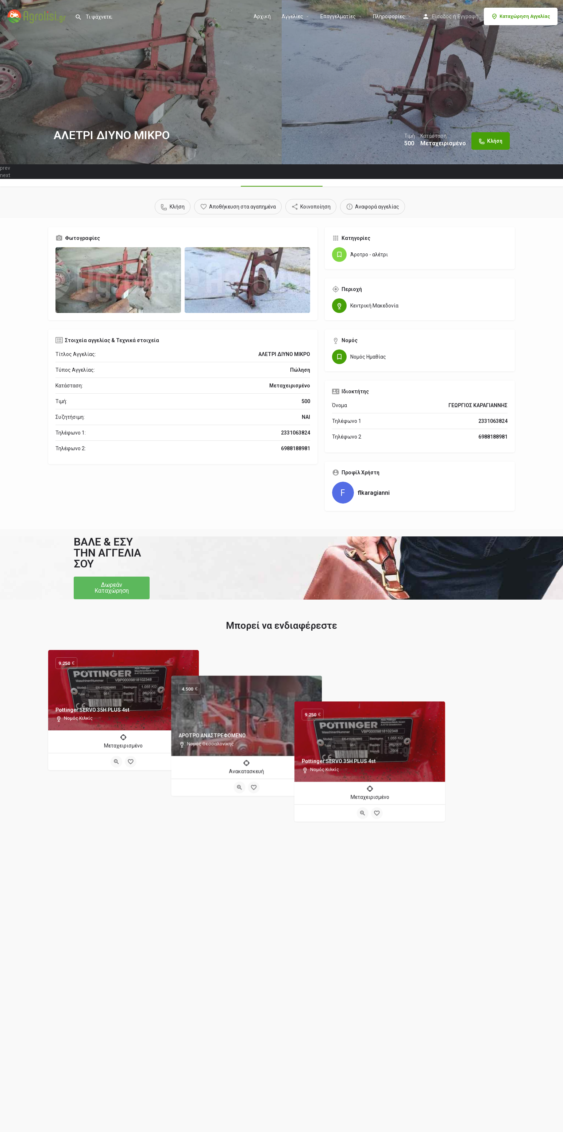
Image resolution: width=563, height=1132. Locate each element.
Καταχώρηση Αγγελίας (520, 16)
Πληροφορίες (389, 16)
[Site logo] (37, 16)
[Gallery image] (118, 280)
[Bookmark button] (130, 762)
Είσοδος (442, 16)
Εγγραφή (468, 16)
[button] (112, 588)
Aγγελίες (292, 16)
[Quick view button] (116, 762)
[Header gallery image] (141, 82)
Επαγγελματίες (338, 16)
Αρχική (262, 16)
